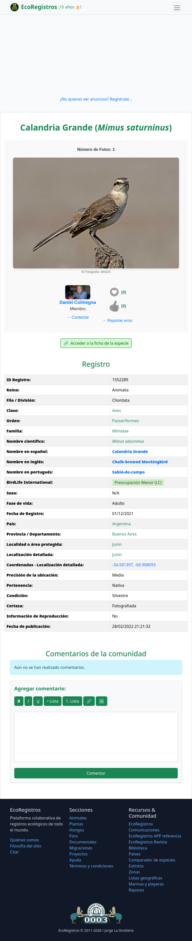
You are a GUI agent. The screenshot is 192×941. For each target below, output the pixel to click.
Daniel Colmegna (78, 302)
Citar (14, 852)
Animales (77, 818)
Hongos (76, 830)
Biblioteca (138, 848)
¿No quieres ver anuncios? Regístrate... (96, 99)
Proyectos (78, 854)
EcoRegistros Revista (148, 842)
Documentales (82, 842)
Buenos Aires (124, 534)
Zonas (134, 872)
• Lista (52, 701)
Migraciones (80, 848)
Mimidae (120, 431)
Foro (73, 836)
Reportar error (117, 320)
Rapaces (136, 890)
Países (134, 854)
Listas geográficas (145, 878)
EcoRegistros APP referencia (155, 836)
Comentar (95, 773)
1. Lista (72, 701)
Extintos (136, 866)
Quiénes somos (24, 840)
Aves (116, 410)
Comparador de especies (152, 860)
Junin (117, 554)
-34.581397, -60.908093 (134, 565)
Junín (117, 544)
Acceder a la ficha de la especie (96, 343)
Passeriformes (125, 420)
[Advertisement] (96, 55)
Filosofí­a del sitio (25, 846)
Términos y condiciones (91, 866)
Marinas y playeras (146, 884)
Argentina (121, 524)
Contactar (77, 317)
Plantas (76, 824)
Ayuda (75, 860)
